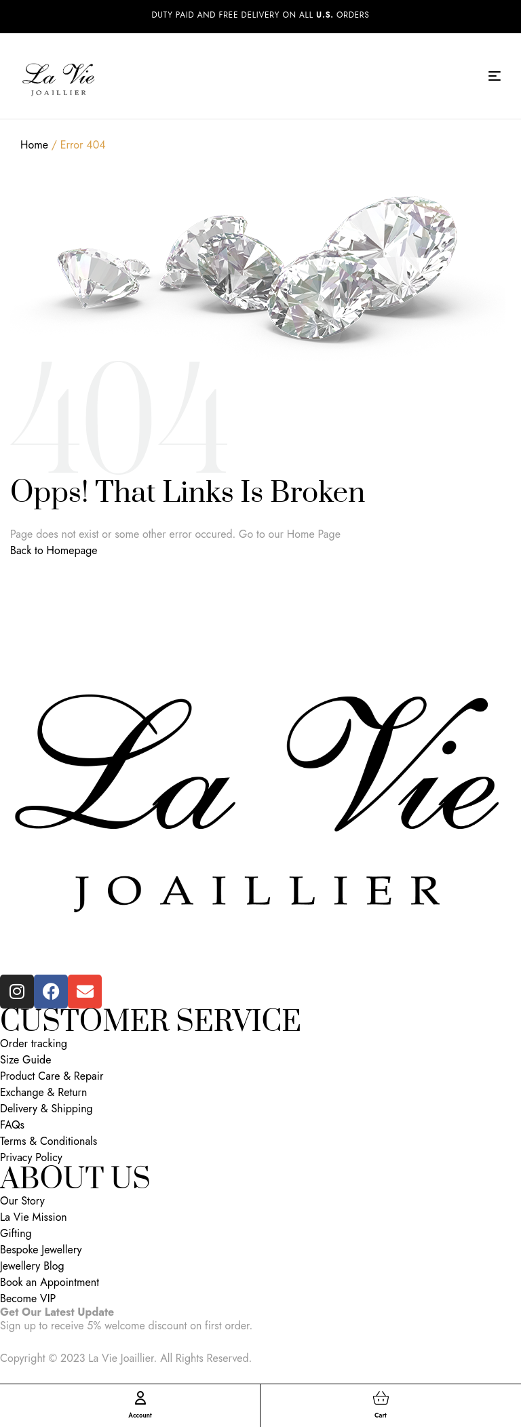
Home (34, 145)
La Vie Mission (33, 1217)
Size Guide (25, 1060)
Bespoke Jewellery (41, 1250)
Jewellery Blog (32, 1266)
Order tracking (33, 1043)
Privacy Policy (31, 1157)
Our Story (22, 1201)
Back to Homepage (54, 550)
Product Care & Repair (51, 1076)
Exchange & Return (44, 1092)
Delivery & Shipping (46, 1108)
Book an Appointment (49, 1282)
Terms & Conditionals (48, 1141)
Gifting (16, 1233)
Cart (381, 1415)
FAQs (12, 1125)
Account (140, 1415)
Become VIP (28, 1298)
